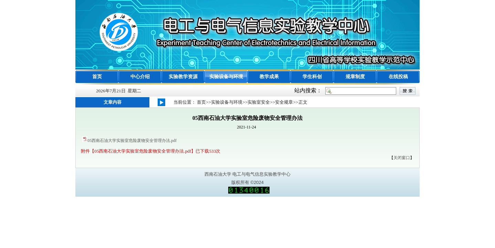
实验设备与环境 (226, 76)
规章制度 (355, 76)
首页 (97, 76)
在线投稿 (398, 76)
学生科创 (312, 76)
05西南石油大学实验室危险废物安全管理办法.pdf (132, 140)
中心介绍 (140, 76)
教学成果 (269, 76)
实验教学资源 (183, 76)
